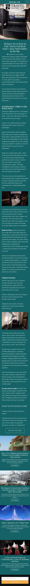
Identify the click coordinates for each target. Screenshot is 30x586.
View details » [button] (15, 465)
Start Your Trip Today (15, 430)
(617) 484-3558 (14, 2)
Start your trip (15, 582)
